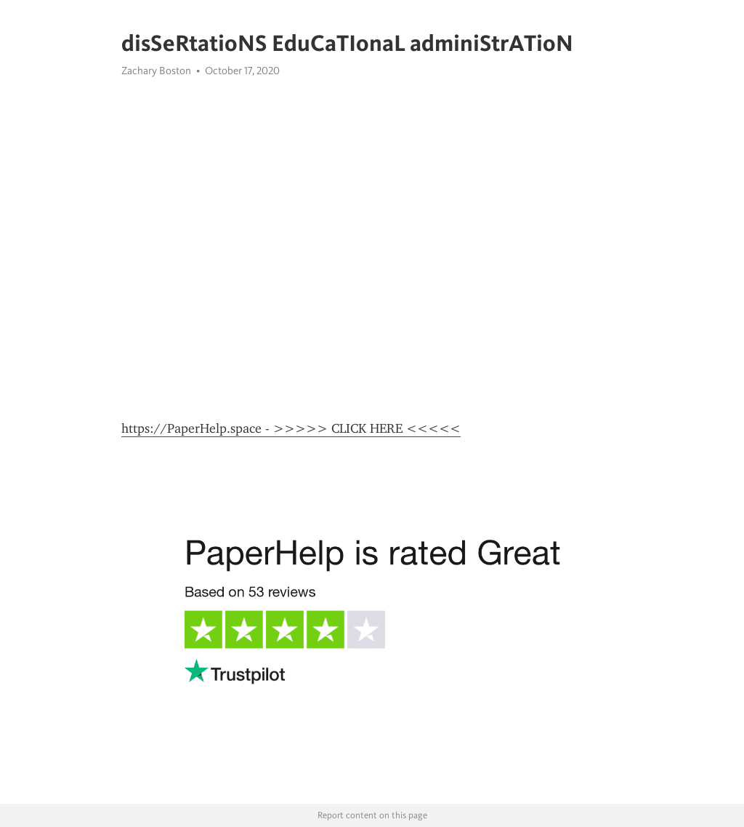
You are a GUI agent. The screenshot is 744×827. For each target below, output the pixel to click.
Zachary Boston (156, 70)
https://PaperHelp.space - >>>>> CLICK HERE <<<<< (291, 428)
